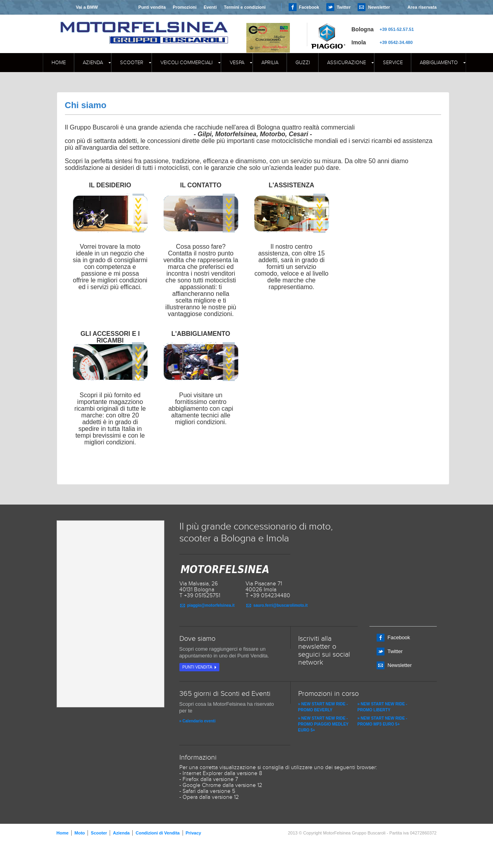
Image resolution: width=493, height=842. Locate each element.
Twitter (343, 7)
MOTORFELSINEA (144, 25)
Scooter (131, 62)
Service (393, 62)
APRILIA (269, 62)
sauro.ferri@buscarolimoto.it (280, 605)
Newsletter (379, 7)
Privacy (193, 833)
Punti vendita (152, 7)
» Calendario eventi (197, 721)
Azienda (93, 62)
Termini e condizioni (245, 7)
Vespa (237, 62)
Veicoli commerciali (186, 62)
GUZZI (302, 62)
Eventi (210, 7)
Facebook (309, 7)
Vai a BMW (87, 7)
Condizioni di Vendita (157, 833)
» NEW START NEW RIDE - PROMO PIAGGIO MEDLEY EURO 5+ (323, 724)
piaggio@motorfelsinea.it (211, 605)
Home (58, 62)
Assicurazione (346, 62)
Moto (79, 833)
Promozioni (184, 7)
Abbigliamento (439, 62)
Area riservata (421, 7)
